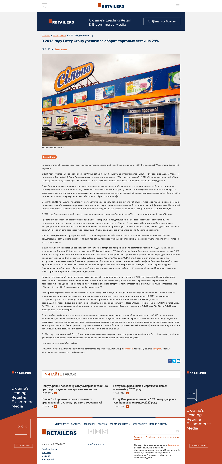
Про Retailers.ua (50, 449)
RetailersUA (173, 445)
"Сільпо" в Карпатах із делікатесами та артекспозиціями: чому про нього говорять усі (72, 400)
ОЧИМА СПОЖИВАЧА (120, 423)
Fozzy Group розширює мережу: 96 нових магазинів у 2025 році (140, 387)
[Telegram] (105, 431)
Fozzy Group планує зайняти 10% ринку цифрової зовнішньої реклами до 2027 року (144, 400)
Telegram (157, 348)
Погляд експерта (159, 423)
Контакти (46, 452)
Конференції (48, 459)
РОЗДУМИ (102, 423)
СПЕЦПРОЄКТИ (140, 423)
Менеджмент (59, 35)
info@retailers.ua (96, 444)
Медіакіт (46, 456)
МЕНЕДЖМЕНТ (60, 423)
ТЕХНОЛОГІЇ (89, 423)
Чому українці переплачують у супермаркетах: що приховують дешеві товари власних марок (75, 387)
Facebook (128, 348)
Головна (46, 35)
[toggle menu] (177, 6)
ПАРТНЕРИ (76, 423)
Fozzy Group (49, 157)
